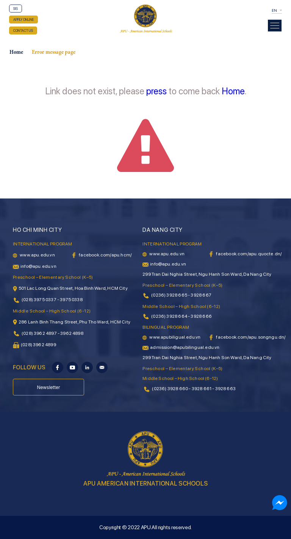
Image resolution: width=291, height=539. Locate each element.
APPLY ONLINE (23, 19)
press (156, 91)
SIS (15, 8)
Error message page (53, 52)
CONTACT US (23, 30)
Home (16, 52)
